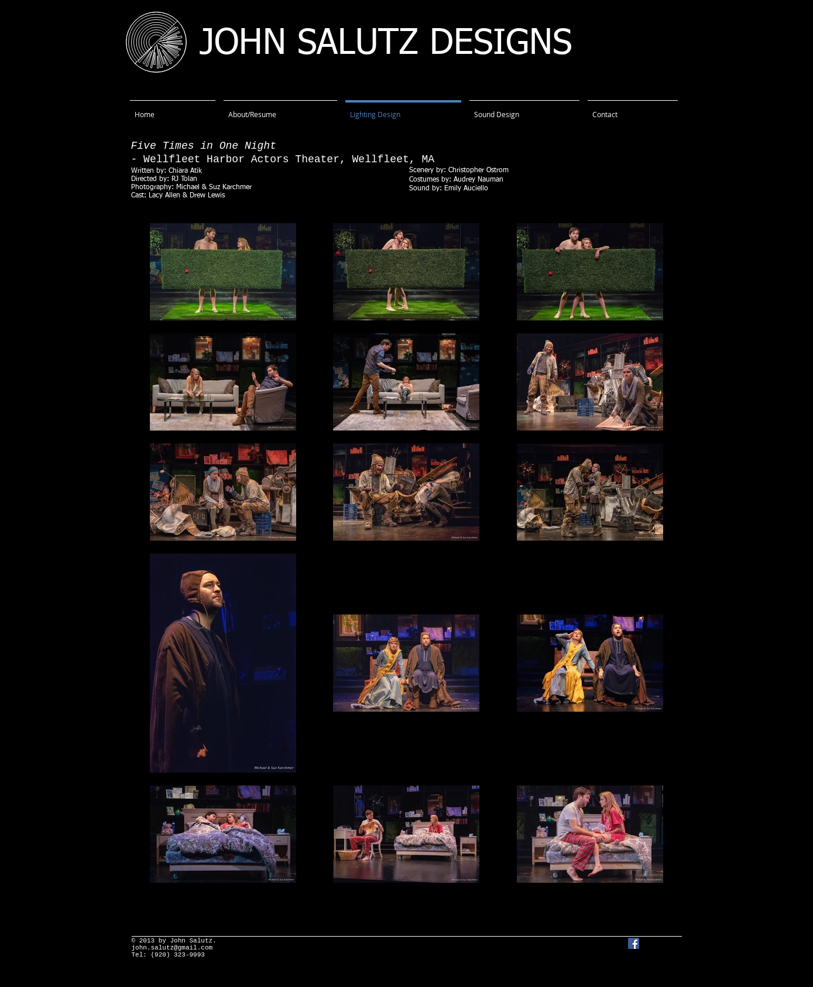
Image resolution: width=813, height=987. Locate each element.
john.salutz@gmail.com (172, 947)
